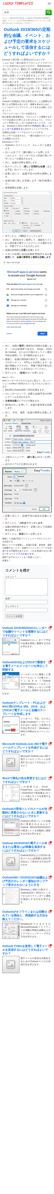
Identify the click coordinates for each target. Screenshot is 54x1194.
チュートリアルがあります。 (21, 554)
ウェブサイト (12, 606)
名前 (8, 598)
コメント (10, 577)
